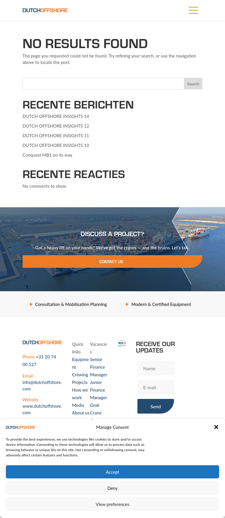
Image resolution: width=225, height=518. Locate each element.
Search (193, 83)
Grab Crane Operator (99, 412)
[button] (216, 427)
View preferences (112, 504)
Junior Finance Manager (98, 390)
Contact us (111, 261)
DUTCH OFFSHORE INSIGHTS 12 (56, 125)
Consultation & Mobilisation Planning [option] (71, 304)
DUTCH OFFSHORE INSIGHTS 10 (56, 145)
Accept (112, 472)
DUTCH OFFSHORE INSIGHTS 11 (56, 135)
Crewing (80, 374)
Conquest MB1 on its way (47, 155)
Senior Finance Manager (98, 367)
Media (78, 405)
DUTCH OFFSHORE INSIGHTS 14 (56, 116)
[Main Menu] (193, 10)
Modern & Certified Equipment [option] (161, 304)
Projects (80, 382)
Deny (112, 488)
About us (81, 412)
